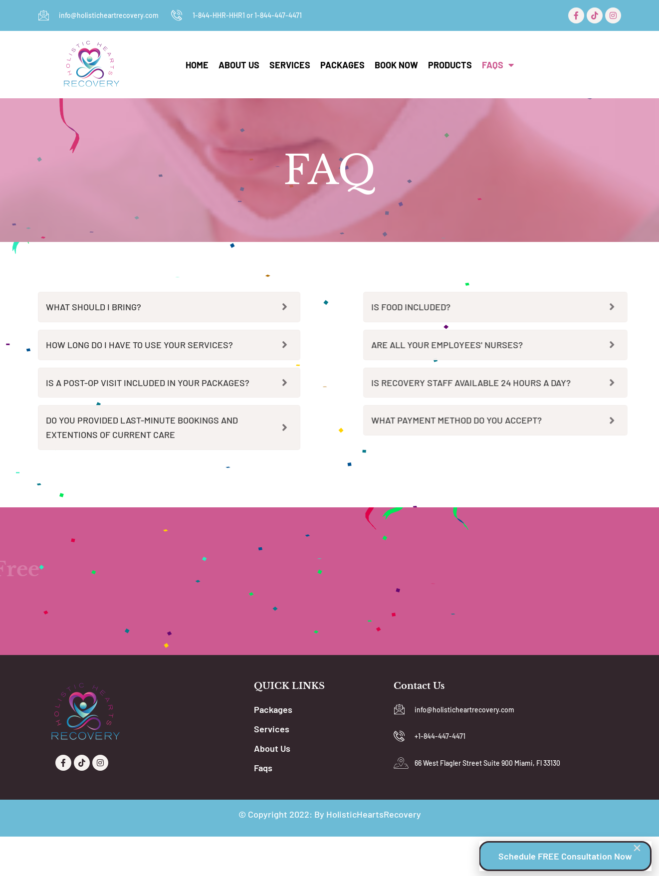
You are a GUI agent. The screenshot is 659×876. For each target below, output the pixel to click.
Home (197, 64)
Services (289, 64)
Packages (342, 64)
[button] (637, 847)
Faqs (498, 64)
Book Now (396, 64)
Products (450, 64)
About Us (239, 64)
